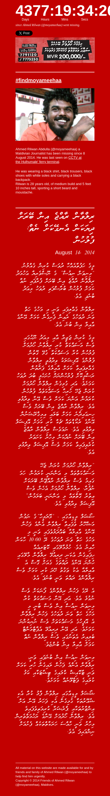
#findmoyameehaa (39, 80)
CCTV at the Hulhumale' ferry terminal (49, 160)
